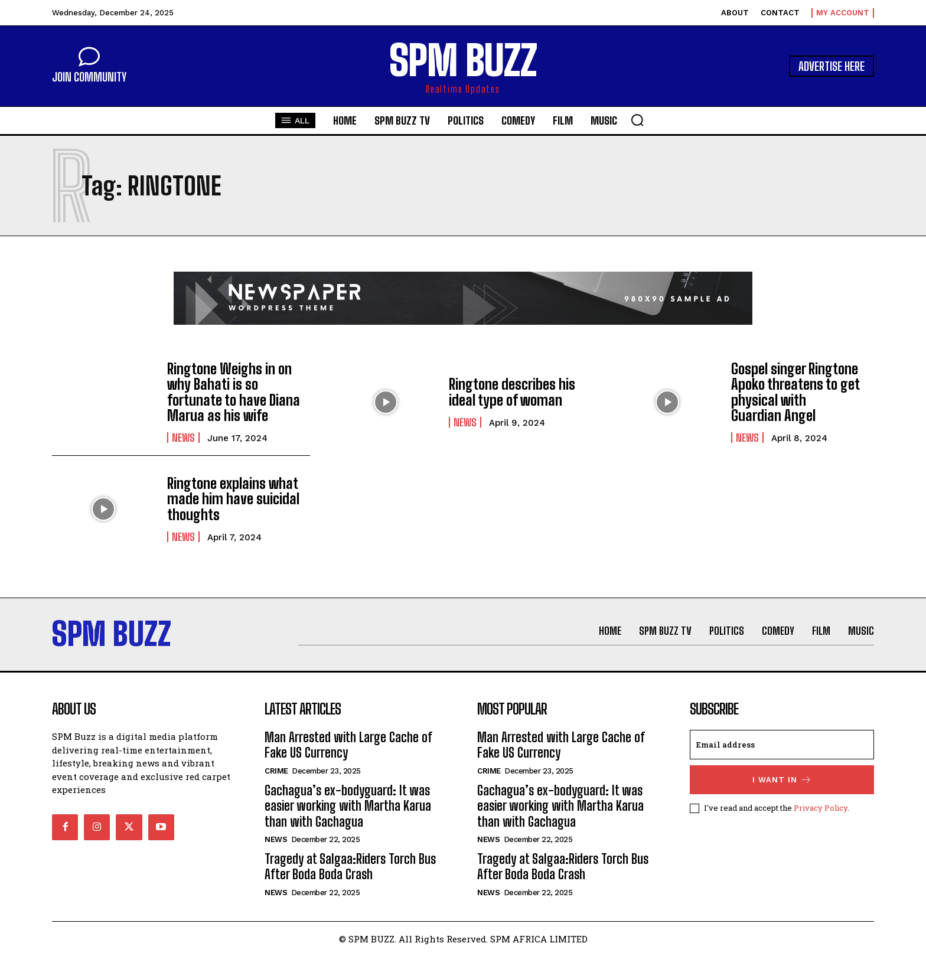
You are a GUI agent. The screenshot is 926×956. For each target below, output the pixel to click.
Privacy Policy (820, 807)
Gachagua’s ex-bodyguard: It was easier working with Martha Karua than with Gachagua (348, 806)
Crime (276, 770)
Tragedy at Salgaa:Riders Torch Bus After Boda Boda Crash (350, 866)
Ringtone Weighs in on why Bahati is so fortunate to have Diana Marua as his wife (233, 392)
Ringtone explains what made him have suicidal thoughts (233, 499)
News (183, 437)
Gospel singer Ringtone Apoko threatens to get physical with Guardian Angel (795, 392)
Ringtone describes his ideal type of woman (512, 392)
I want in (782, 779)
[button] (637, 120)
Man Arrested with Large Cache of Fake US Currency (348, 745)
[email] (782, 744)
